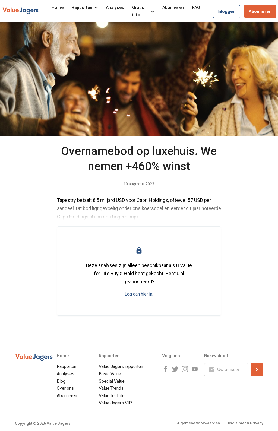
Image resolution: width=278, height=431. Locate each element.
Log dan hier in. (139, 294)
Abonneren (173, 7)
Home (58, 7)
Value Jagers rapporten (121, 366)
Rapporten (85, 7)
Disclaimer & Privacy (244, 423)
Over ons (65, 388)
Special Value (112, 381)
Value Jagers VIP (115, 402)
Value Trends (111, 388)
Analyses (115, 7)
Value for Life (112, 395)
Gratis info (143, 11)
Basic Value (110, 373)
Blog (61, 381)
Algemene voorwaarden (198, 423)
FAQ (196, 7)
